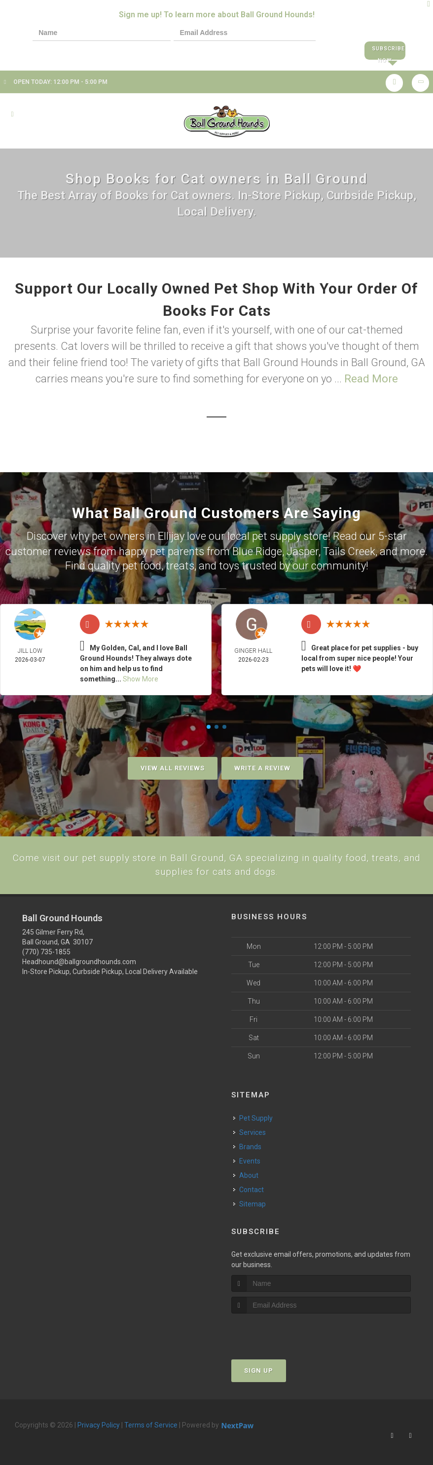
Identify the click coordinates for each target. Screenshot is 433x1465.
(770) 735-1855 (46, 950)
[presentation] (66, 50)
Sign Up (258, 1369)
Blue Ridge (257, 547)
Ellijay (171, 533)
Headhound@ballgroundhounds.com (79, 960)
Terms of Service (151, 1423)
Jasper (303, 547)
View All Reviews (173, 764)
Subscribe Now (384, 51)
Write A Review (262, 764)
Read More (371, 377)
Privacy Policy (98, 1423)
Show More (140, 675)
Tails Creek (349, 547)
